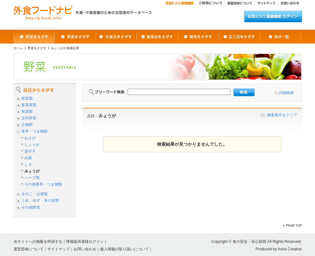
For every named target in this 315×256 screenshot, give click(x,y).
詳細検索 (286, 93)
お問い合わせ (85, 249)
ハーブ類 (31, 177)
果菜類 (27, 111)
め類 (28, 158)
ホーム (18, 48)
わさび (30, 138)
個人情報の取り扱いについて (124, 249)
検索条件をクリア (282, 115)
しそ (28, 164)
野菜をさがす (37, 48)
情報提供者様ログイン (85, 241)
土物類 (27, 125)
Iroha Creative (290, 249)
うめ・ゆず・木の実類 (40, 200)
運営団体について (28, 249)
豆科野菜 (28, 118)
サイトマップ (58, 249)
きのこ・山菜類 (34, 194)
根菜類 (27, 98)
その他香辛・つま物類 (43, 184)
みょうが (31, 171)
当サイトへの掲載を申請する (37, 241)
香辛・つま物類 (34, 131)
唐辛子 (30, 151)
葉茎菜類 (28, 105)
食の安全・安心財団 (249, 241)
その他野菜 (30, 207)
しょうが (31, 145)
